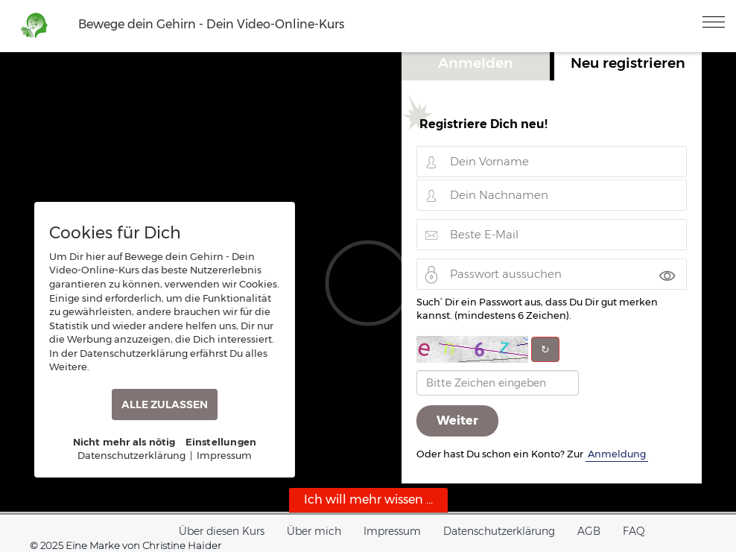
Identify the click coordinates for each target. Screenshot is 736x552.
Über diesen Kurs (221, 531)
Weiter (457, 420)
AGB (588, 531)
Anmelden (475, 63)
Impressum (392, 531)
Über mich (314, 531)
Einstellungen (221, 442)
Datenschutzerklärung (499, 531)
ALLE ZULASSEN (164, 404)
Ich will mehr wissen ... (368, 499)
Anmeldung (617, 454)
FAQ (634, 531)
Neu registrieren (628, 63)
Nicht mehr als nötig (124, 442)
